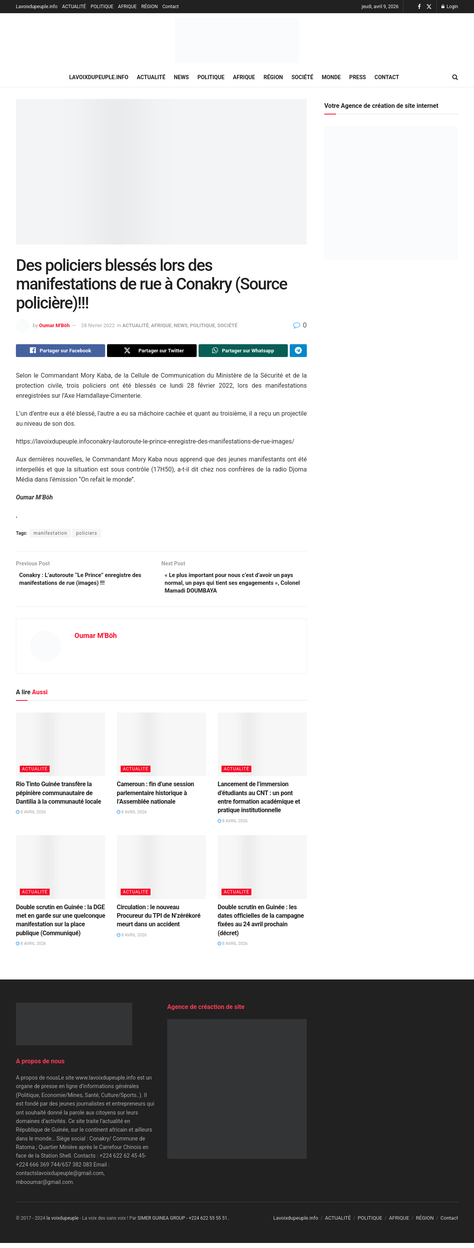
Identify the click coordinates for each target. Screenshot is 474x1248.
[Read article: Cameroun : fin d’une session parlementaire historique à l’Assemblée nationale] (161, 749)
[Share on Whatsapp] (243, 351)
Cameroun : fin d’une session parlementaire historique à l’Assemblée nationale (155, 797)
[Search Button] (455, 77)
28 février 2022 (98, 325)
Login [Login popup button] (449, 6)
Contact (171, 6)
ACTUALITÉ (74, 6)
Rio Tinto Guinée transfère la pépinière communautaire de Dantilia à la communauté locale (58, 797)
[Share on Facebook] (60, 351)
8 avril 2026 (31, 817)
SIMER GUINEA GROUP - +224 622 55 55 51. (183, 1223)
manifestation (50, 535)
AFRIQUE (127, 6)
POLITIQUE (102, 6)
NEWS (181, 77)
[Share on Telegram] (298, 351)
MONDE (331, 77)
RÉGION (149, 6)
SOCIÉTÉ (302, 77)
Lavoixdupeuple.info (36, 6)
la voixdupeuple (63, 1223)
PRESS (357, 77)
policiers (86, 535)
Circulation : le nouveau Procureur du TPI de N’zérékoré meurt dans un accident (159, 920)
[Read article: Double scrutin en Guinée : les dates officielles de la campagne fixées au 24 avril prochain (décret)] (262, 872)
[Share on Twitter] (151, 351)
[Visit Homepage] (237, 40)
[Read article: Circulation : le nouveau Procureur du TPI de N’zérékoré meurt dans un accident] (161, 872)
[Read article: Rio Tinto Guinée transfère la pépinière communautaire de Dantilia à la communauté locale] (60, 749)
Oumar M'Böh (54, 325)
